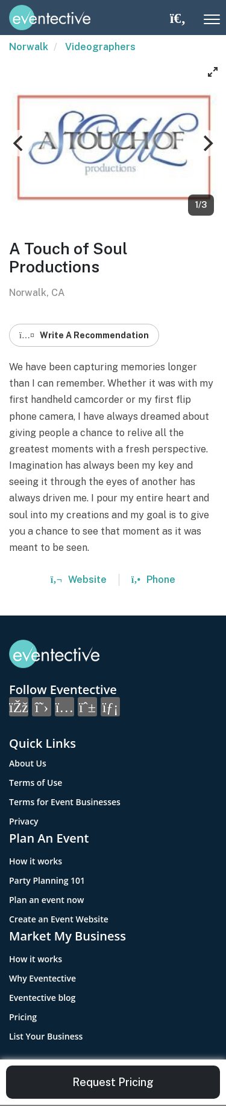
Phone (153, 579)
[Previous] (19, 143)
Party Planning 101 (47, 880)
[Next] (206, 143)
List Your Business (46, 1036)
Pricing (23, 1017)
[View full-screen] (213, 72)
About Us (27, 763)
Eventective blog (42, 997)
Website (79, 579)
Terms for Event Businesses (65, 802)
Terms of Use (35, 782)
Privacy (24, 821)
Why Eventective (42, 978)
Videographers (100, 47)
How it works (35, 861)
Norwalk (28, 47)
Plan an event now (46, 899)
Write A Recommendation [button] (84, 335)
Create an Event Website (58, 919)
